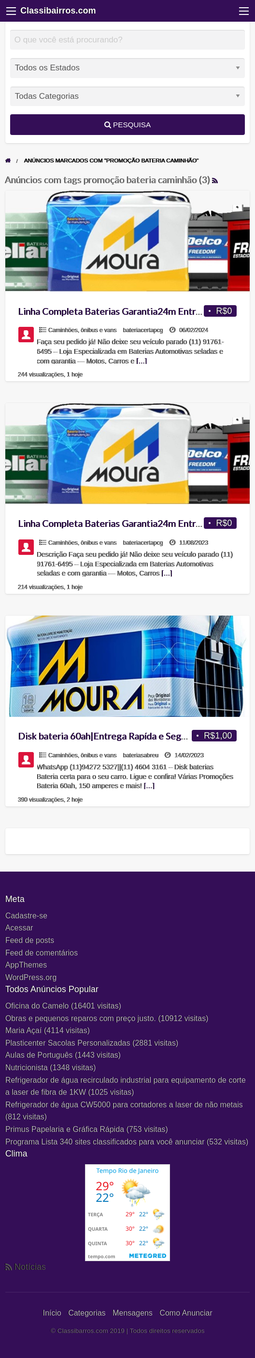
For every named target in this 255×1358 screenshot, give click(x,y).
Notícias (30, 1267)
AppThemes (26, 965)
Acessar (19, 928)
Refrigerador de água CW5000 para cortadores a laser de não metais (124, 1105)
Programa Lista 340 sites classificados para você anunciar (105, 1142)
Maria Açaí (23, 1030)
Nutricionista (26, 1067)
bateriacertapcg (143, 330)
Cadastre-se (26, 916)
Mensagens (133, 1313)
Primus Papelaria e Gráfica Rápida (64, 1129)
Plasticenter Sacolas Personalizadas (67, 1043)
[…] (142, 361)
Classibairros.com (58, 10)
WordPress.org (31, 977)
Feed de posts (29, 940)
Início (51, 1313)
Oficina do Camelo (37, 1006)
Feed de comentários (41, 953)
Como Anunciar (185, 1313)
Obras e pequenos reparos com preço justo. (80, 1018)
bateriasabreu (140, 755)
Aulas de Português (39, 1055)
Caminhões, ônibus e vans (83, 330)
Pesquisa (127, 125)
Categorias (86, 1313)
